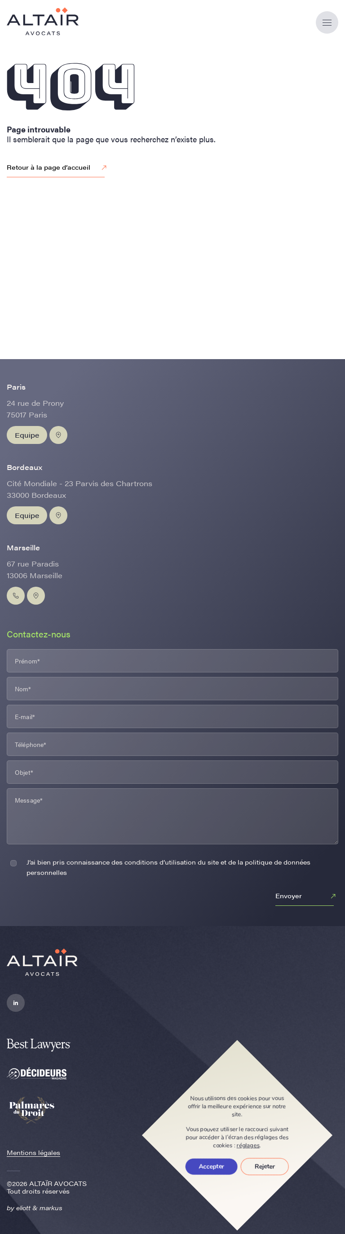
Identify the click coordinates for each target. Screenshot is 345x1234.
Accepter (211, 1166)
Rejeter (265, 1166)
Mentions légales (33, 1152)
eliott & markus (39, 1207)
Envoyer (306, 896)
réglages (248, 1146)
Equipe (27, 434)
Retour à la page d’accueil (58, 167)
